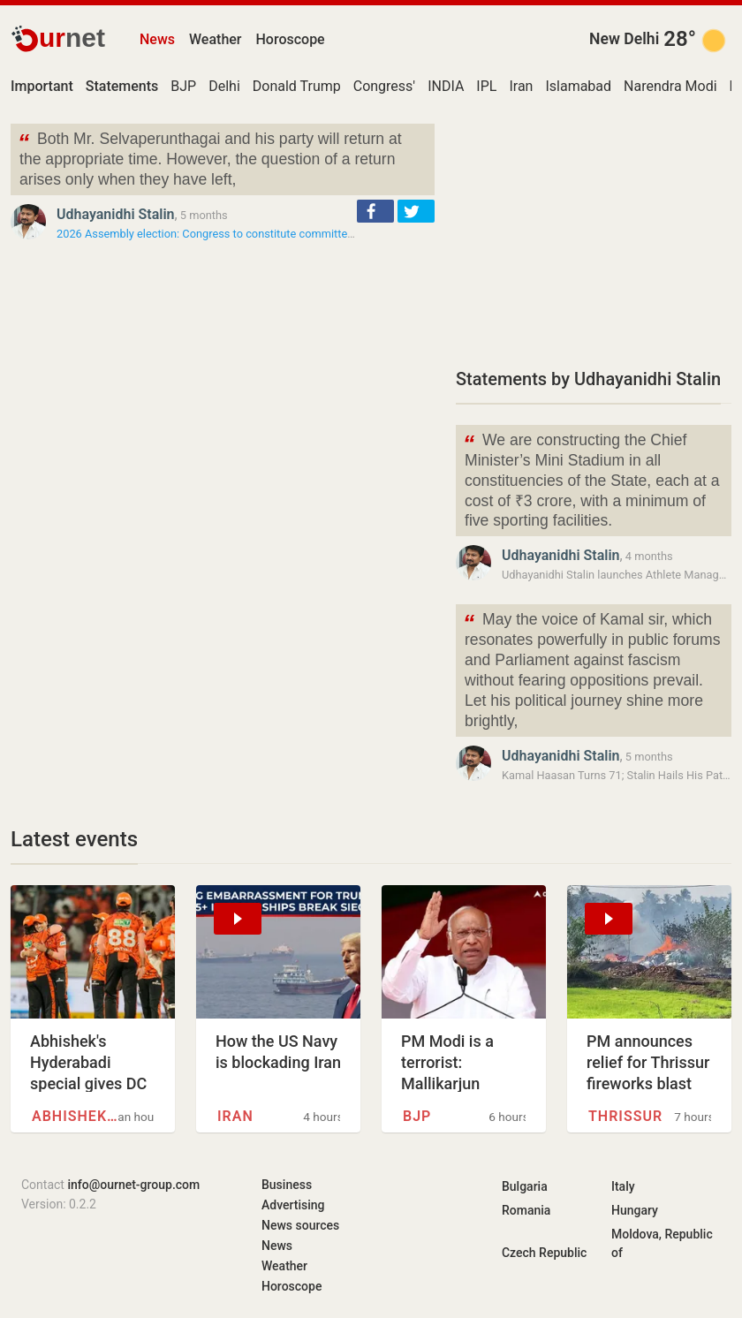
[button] (375, 211)
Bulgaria (525, 1186)
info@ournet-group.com (133, 1185)
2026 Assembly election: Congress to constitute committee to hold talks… (241, 233)
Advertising (293, 1205)
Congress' (384, 86)
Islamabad (578, 86)
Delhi (224, 86)
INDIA (446, 86)
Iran (521, 86)
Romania (526, 1210)
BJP (183, 86)
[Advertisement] (593, 234)
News (157, 39)
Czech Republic (544, 1253)
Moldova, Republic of (662, 1243)
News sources (300, 1225)
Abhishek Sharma (74, 1116)
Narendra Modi (670, 86)
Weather (215, 39)
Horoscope (290, 39)
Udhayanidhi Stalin (116, 214)
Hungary (634, 1210)
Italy (623, 1186)
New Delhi (624, 39)
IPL (486, 86)
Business (286, 1185)
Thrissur (625, 1116)
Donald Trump (297, 86)
